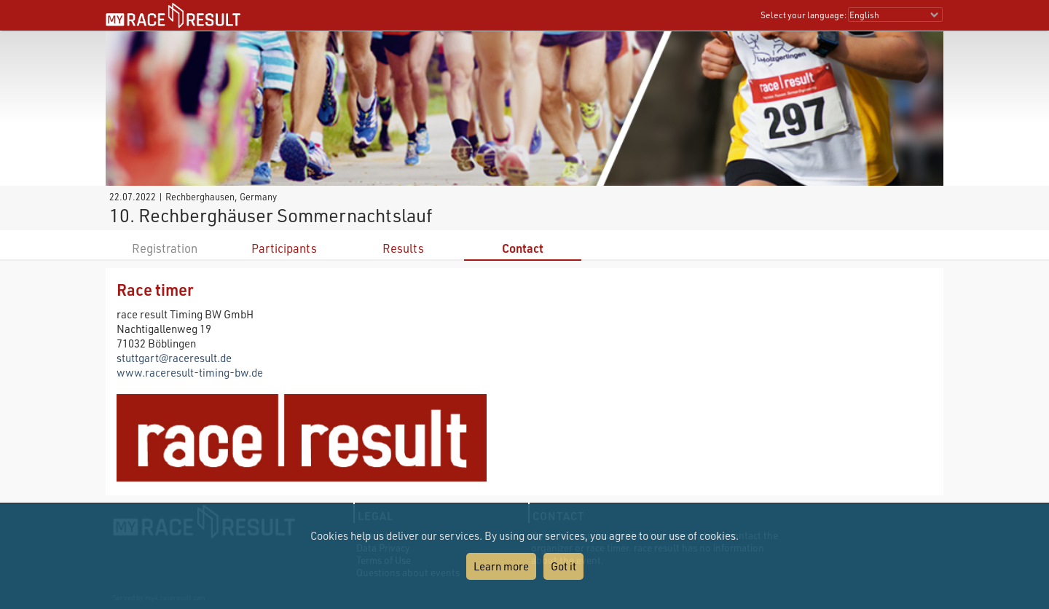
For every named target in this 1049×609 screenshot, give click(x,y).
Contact (522, 248)
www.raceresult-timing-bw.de (190, 372)
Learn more (501, 566)
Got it (563, 566)
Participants (284, 248)
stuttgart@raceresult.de (174, 357)
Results (403, 248)
